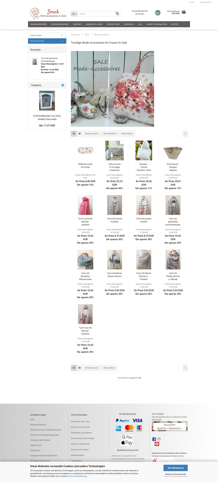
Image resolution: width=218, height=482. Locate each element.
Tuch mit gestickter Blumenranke (85, 276)
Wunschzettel (205, 2)
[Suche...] (74, 13)
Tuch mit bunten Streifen (143, 220)
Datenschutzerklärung (77, 476)
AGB (32, 419)
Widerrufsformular (38, 425)
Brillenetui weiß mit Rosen (85, 165)
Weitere (174, 24)
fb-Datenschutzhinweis (40, 461)
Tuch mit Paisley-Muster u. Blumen (173, 276)
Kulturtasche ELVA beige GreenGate (115, 167)
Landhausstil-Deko (94, 24)
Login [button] (191, 2)
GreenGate (129, 24)
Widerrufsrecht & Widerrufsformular (45, 430)
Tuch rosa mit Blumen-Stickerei (85, 331)
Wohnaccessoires (39, 24)
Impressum (35, 450)
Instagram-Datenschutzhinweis (43, 455)
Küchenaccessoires (60, 24)
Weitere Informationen (175, 474)
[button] (74, 134)
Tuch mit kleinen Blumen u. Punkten (143, 276)
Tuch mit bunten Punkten (114, 220)
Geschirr (77, 24)
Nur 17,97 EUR (47, 125)
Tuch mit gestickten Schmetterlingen (173, 221)
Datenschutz (35, 445)
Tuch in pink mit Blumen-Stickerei (85, 221)
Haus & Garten (35, 35)
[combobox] (92, 134)
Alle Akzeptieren (176, 468)
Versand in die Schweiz (40, 440)
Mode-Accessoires (37, 41)
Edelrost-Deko (113, 24)
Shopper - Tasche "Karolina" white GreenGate (143, 167)
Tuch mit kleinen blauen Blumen (114, 274)
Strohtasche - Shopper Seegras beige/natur (173, 167)
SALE (140, 24)
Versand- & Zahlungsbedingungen (44, 435)
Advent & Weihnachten (157, 24)
